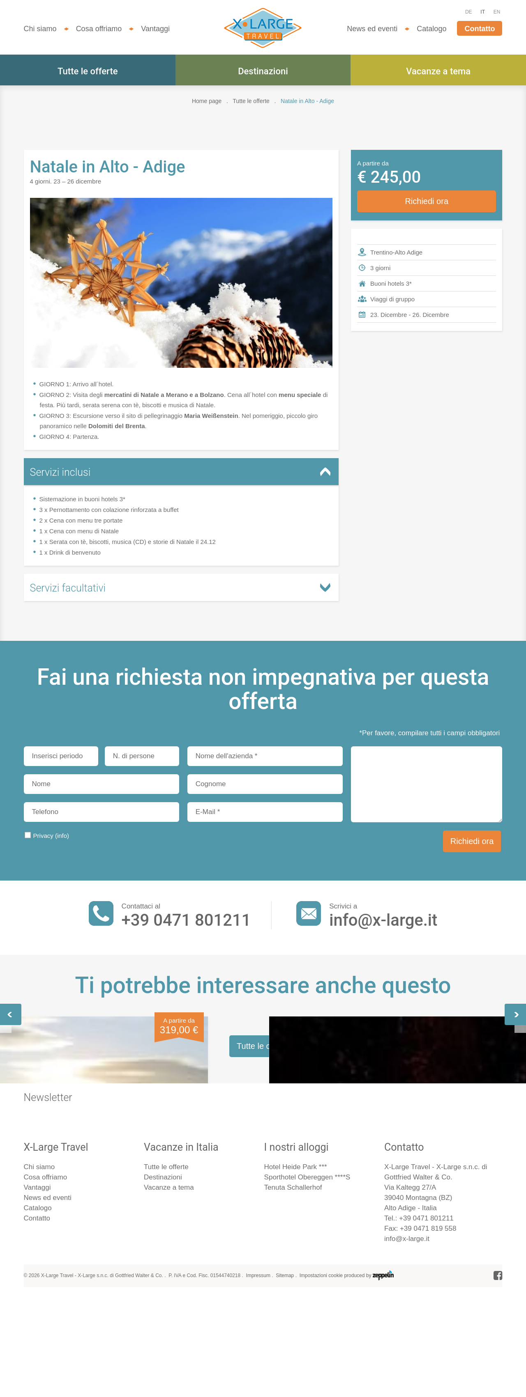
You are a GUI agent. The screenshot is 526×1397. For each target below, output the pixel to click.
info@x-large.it (383, 920)
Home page (206, 101)
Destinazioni (263, 71)
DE (468, 12)
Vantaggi (155, 29)
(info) (62, 835)
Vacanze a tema (438, 71)
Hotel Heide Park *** (295, 1388)
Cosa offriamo (99, 29)
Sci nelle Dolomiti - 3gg (409, 1116)
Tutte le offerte (88, 71)
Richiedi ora (426, 201)
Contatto (479, 29)
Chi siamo (40, 29)
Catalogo (431, 29)
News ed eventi (372, 29)
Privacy (51, 835)
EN (497, 12)
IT (482, 12)
